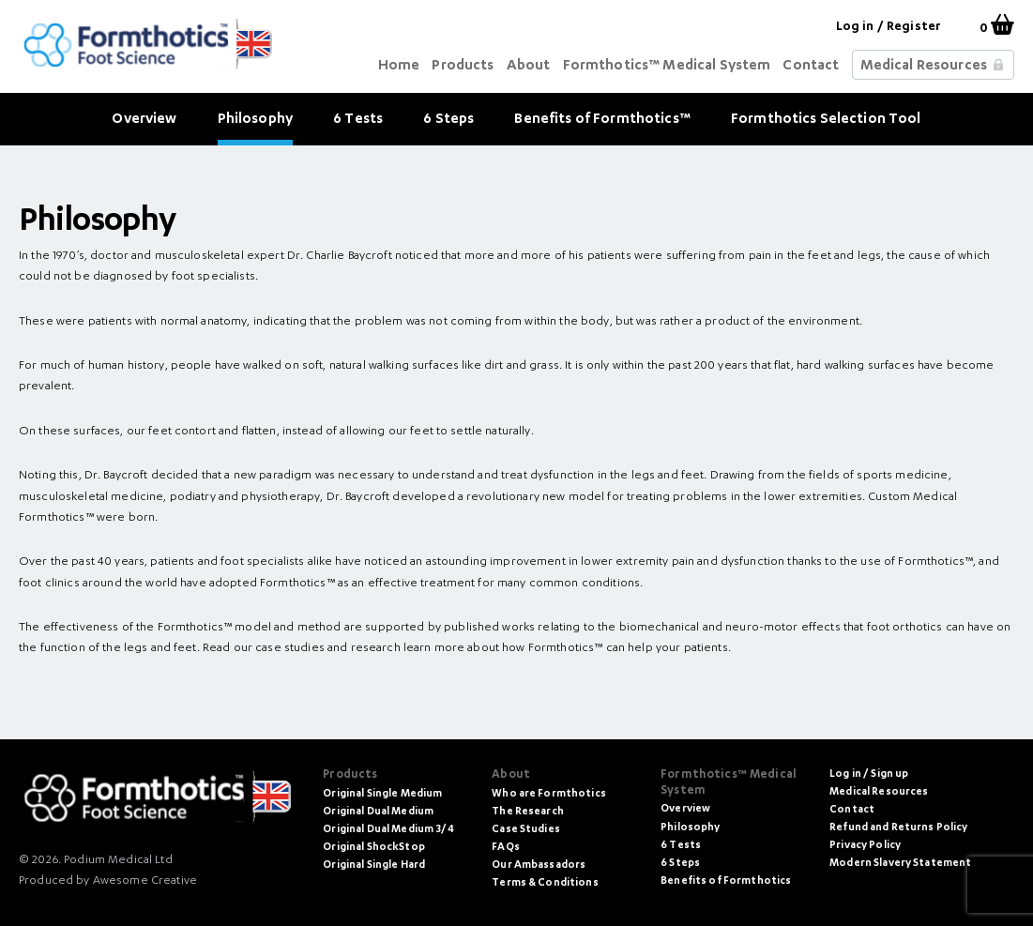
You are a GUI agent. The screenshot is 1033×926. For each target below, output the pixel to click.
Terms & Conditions (545, 883)
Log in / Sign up (868, 774)
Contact (810, 66)
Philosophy (255, 120)
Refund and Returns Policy (898, 828)
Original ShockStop (374, 848)
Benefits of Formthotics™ (602, 120)
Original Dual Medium (378, 812)
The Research (528, 812)
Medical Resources (923, 66)
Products (463, 66)
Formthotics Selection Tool (826, 120)
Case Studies (526, 830)
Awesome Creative (145, 881)
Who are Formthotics (549, 794)
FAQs (506, 848)
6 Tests (358, 120)
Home (399, 66)
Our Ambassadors (538, 865)
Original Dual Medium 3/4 (388, 830)
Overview (144, 120)
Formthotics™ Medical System (667, 66)
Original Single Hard (374, 865)
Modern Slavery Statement (900, 864)
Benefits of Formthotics (726, 881)
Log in (855, 28)
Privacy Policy (865, 846)
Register (914, 28)
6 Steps (448, 120)
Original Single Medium (382, 794)
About (529, 66)
